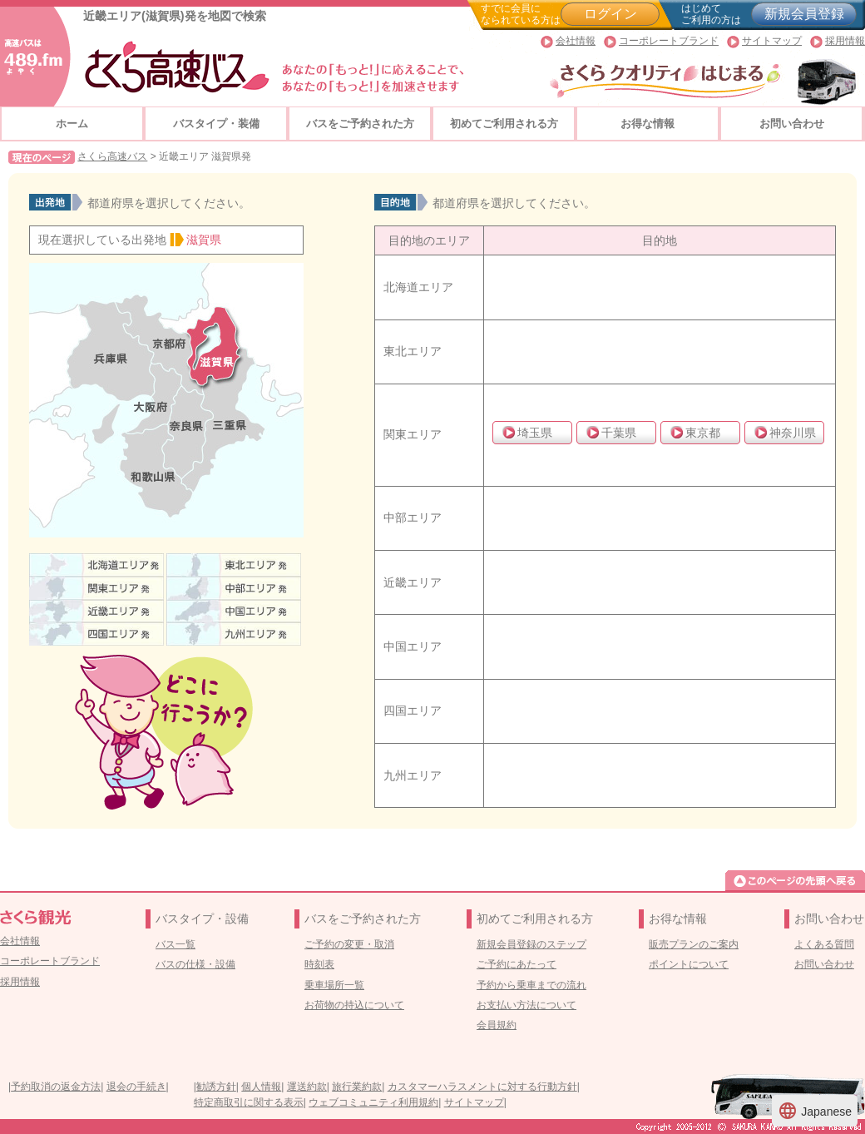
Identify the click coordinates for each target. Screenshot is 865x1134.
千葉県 (618, 432)
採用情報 (845, 41)
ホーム (72, 123)
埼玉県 (534, 432)
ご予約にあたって (516, 964)
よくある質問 (824, 944)
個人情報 (261, 1086)
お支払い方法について (526, 1005)
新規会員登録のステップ (531, 944)
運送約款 (307, 1086)
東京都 (702, 432)
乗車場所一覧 (334, 985)
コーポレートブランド (669, 41)
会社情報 (576, 41)
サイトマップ (772, 41)
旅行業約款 (357, 1086)
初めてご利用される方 (504, 123)
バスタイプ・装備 (216, 123)
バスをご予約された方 (360, 123)
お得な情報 (647, 123)
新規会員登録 (804, 14)
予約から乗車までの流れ (531, 985)
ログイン (610, 14)
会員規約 (497, 1025)
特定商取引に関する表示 (249, 1102)
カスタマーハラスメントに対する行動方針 (482, 1086)
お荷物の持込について (354, 1005)
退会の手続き (136, 1086)
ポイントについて (689, 964)
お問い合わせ (791, 123)
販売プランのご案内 (694, 944)
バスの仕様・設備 (195, 964)
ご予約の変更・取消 (349, 944)
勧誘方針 (216, 1086)
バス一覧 (175, 944)
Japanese (815, 1111)
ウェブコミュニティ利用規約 (373, 1102)
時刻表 (319, 964)
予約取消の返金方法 (56, 1086)
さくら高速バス (112, 156)
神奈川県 (792, 432)
